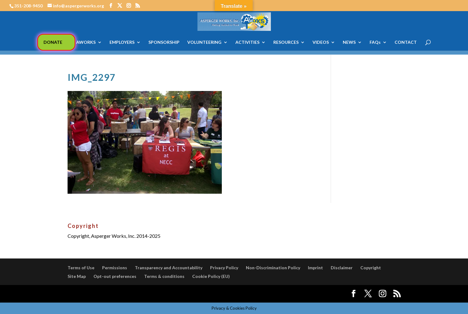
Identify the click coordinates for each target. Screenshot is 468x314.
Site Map (77, 276)
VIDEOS (321, 42)
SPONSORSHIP (164, 42)
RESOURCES (286, 42)
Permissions (114, 267)
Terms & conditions (164, 276)
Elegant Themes (113, 294)
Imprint (315, 267)
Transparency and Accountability (168, 267)
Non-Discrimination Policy (273, 267)
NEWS (349, 42)
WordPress (175, 294)
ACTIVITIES (247, 42)
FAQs (375, 42)
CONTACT (406, 42)
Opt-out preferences (114, 276)
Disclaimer (342, 267)
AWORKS (86, 42)
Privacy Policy (224, 267)
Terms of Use (81, 267)
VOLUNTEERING (204, 42)
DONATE (52, 42)
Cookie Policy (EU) (211, 276)
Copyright (370, 267)
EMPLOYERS (122, 42)
